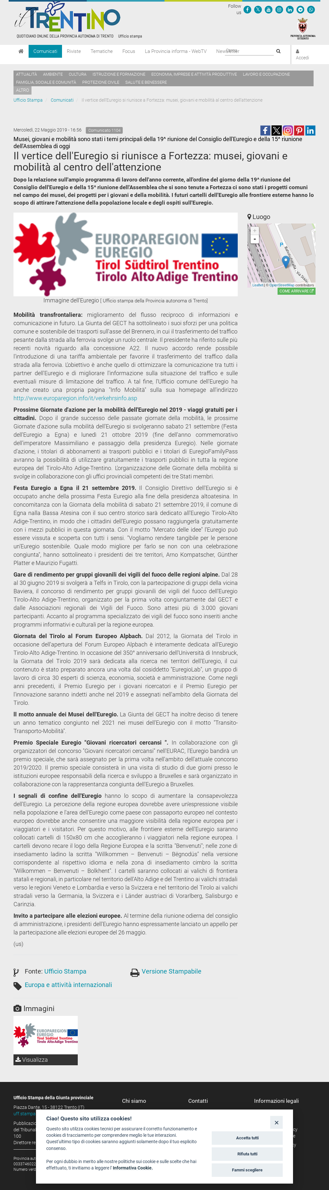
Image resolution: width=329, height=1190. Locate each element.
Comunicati (45, 51)
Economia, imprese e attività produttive (194, 74)
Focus (128, 51)
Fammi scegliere (247, 1170)
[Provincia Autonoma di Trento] (303, 28)
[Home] (21, 51)
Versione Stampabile (171, 971)
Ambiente (53, 74)
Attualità (26, 74)
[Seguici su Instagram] (279, 9)
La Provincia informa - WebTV (176, 51)
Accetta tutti (247, 1137)
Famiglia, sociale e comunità (46, 82)
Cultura (77, 74)
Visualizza (31, 1059)
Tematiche (102, 51)
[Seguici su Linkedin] (289, 9)
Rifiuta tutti (247, 1154)
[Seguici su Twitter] (257, 9)
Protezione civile (100, 82)
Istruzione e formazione (119, 74)
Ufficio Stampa (28, 100)
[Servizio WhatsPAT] (311, 9)
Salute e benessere (146, 82)
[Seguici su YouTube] (268, 9)
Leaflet (258, 285)
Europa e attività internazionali (68, 985)
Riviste (74, 51)
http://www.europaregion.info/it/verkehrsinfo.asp (75, 398)
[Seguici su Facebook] (247, 9)
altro (22, 90)
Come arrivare (297, 291)
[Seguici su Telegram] (300, 9)
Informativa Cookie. (133, 1167)
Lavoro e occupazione (266, 74)
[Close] (276, 1122)
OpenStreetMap (282, 285)
